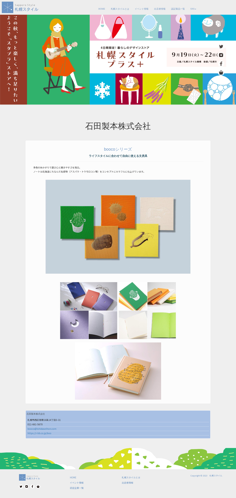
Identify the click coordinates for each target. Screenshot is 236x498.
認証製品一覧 (178, 9)
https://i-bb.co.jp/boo (39, 433)
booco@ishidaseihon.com (42, 428)
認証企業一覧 (77, 488)
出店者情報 (160, 9)
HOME (101, 9)
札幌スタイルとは (120, 9)
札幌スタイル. (216, 475)
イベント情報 (141, 9)
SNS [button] (193, 9)
